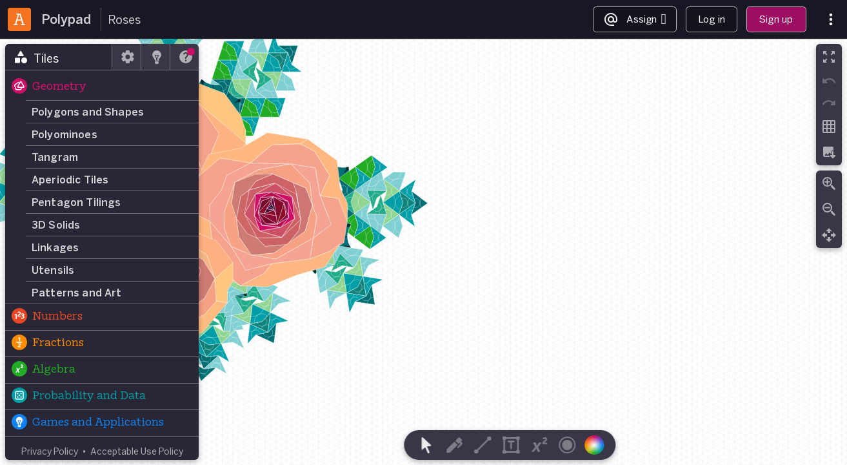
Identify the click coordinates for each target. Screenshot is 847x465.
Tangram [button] (55, 156)
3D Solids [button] (56, 224)
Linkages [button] (55, 247)
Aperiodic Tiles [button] (70, 179)
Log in (711, 19)
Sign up (776, 19)
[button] (102, 87)
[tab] (58, 57)
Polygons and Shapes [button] (88, 111)
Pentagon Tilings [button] (76, 202)
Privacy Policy (49, 451)
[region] (423, 252)
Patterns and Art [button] (77, 292)
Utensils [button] (53, 270)
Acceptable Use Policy (136, 451)
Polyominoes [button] (64, 134)
